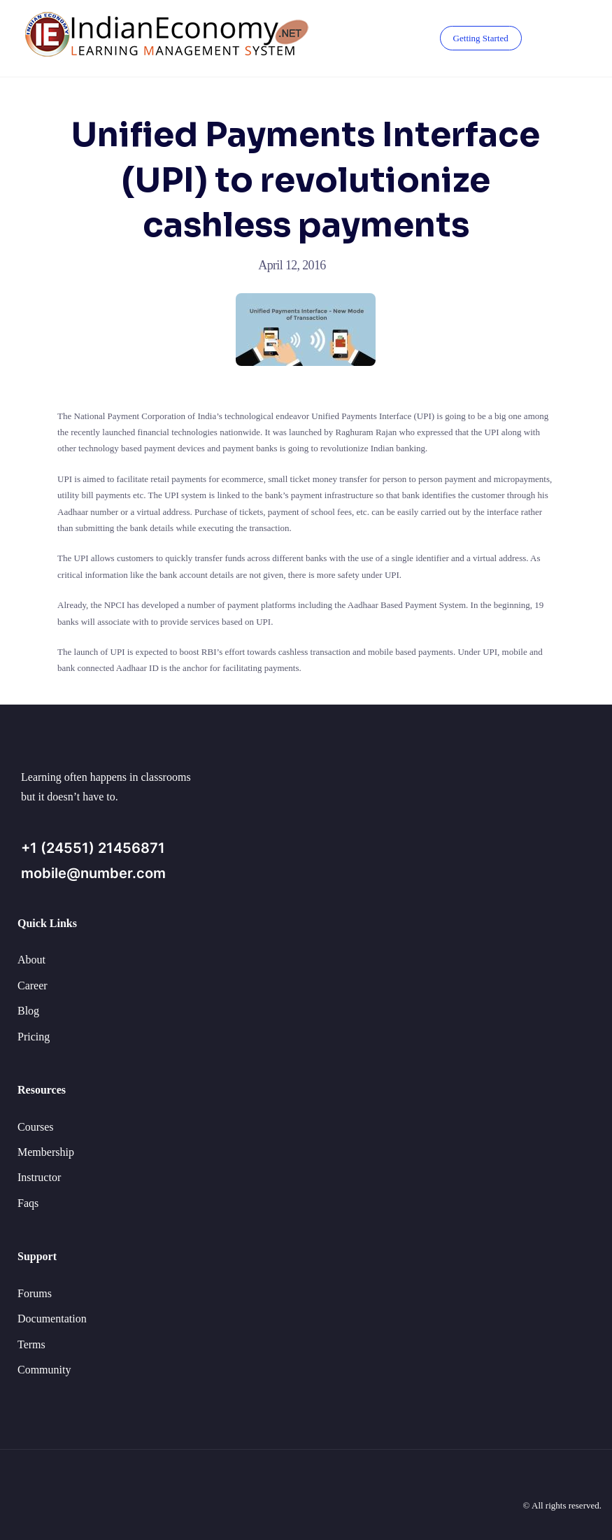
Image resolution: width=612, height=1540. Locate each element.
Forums (34, 1293)
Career (32, 985)
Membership (45, 1152)
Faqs (27, 1203)
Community (44, 1370)
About (31, 960)
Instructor (39, 1177)
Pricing (33, 1037)
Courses (35, 1127)
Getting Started (480, 38)
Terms (31, 1344)
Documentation (52, 1318)
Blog (28, 1011)
